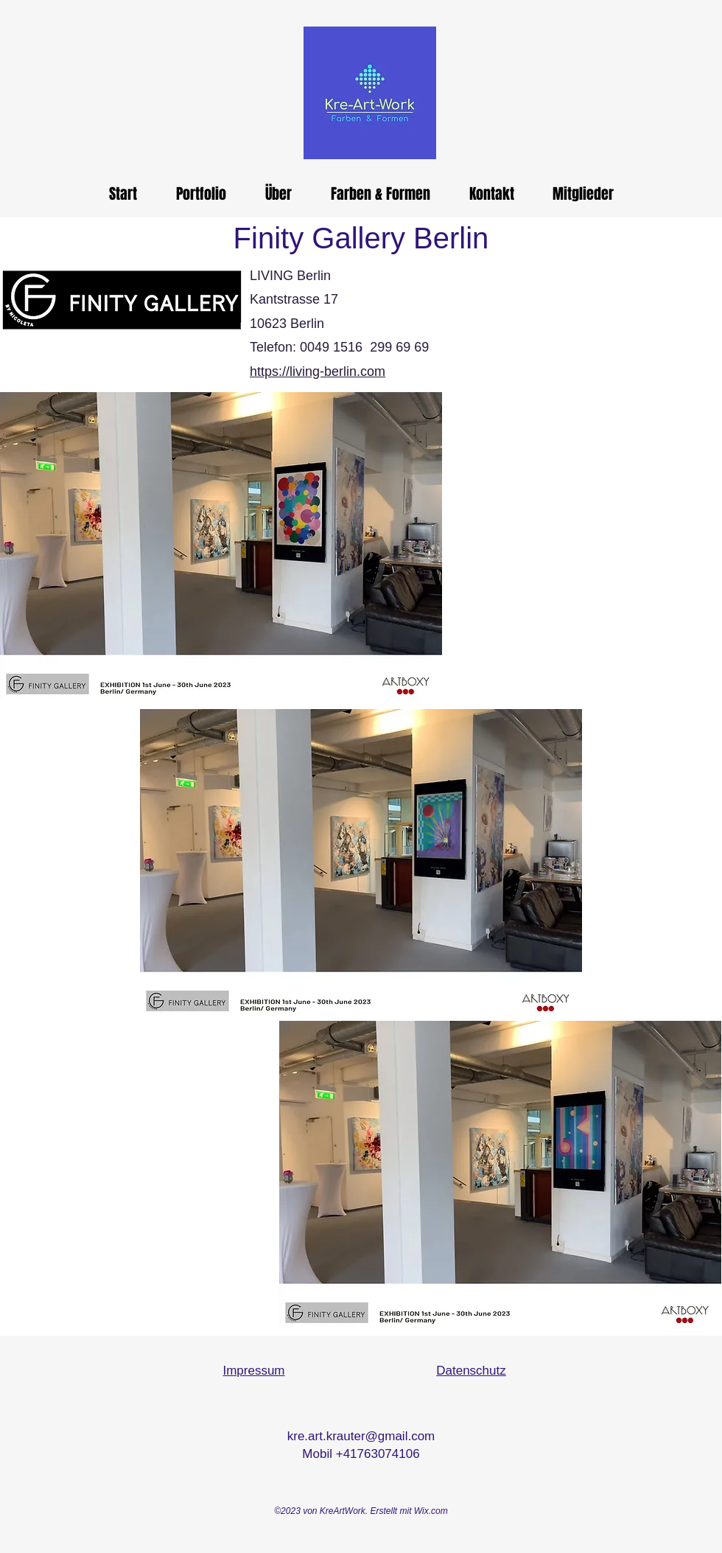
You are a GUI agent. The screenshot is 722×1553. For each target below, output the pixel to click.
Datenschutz (471, 1371)
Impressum (253, 1371)
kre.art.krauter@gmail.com (361, 1436)
